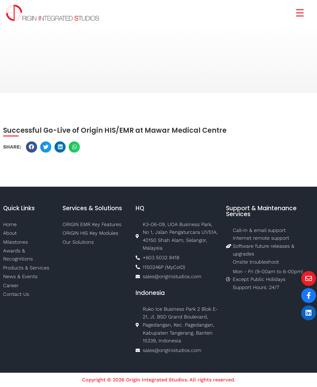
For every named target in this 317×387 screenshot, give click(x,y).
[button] (31, 147)
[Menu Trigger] (296, 12)
